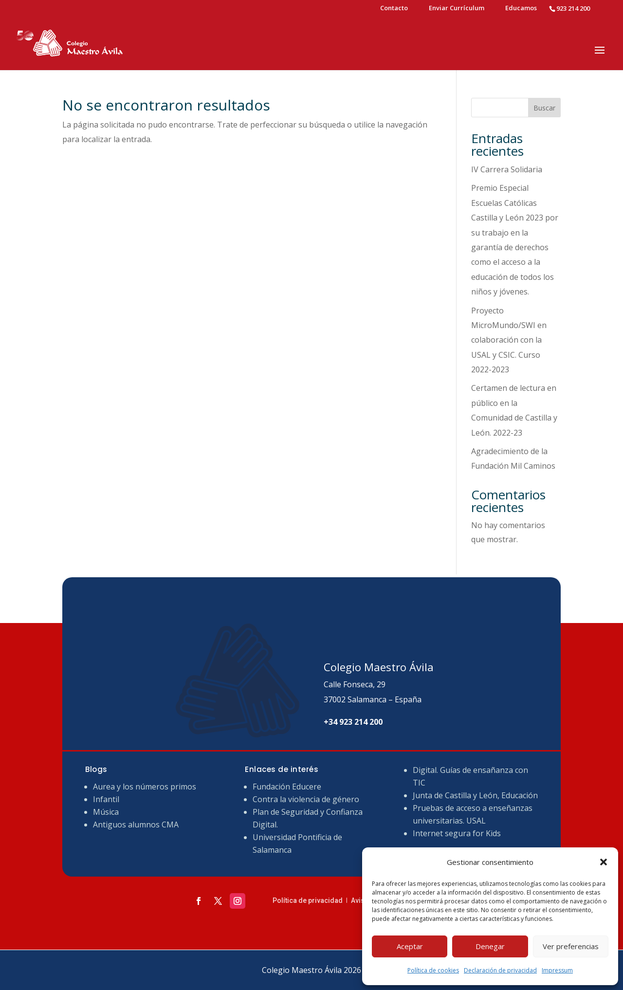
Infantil (106, 799)
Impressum (557, 970)
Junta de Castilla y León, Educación (475, 795)
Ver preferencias (571, 946)
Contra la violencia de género (306, 799)
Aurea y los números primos (144, 786)
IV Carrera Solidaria (506, 169)
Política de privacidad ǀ (312, 900)
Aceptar (410, 946)
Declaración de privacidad (500, 970)
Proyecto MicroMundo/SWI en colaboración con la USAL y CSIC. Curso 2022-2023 (509, 340)
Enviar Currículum (456, 8)
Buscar (544, 107)
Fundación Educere (287, 786)
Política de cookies (433, 970)
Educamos (521, 8)
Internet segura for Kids (457, 833)
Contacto (394, 8)
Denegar (490, 946)
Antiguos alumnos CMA (136, 824)
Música (106, 812)
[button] (603, 862)
